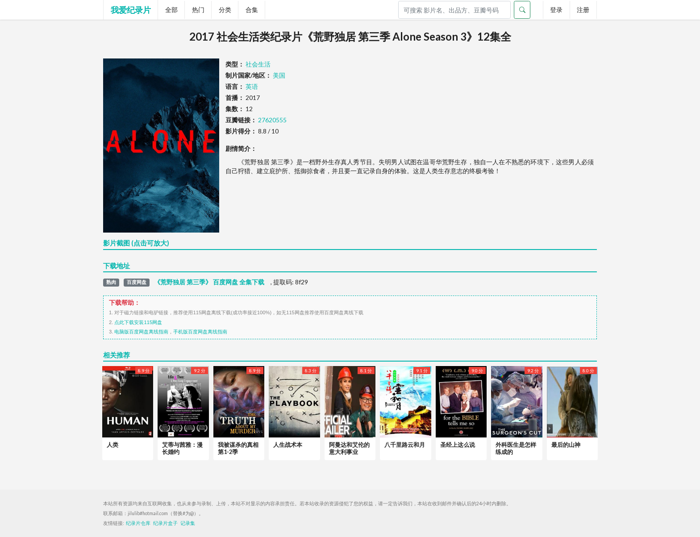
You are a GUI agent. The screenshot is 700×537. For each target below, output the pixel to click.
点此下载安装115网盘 (138, 322)
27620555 (272, 120)
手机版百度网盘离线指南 (200, 331)
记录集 (187, 523)
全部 (171, 9)
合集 (252, 9)
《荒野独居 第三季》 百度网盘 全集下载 (209, 282)
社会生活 (258, 64)
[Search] (454, 10)
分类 (225, 9)
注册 (583, 9)
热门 (198, 9)
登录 (556, 9)
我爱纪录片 (131, 10)
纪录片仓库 (138, 523)
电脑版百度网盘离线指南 (141, 331)
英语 (252, 86)
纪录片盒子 (165, 523)
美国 (279, 75)
